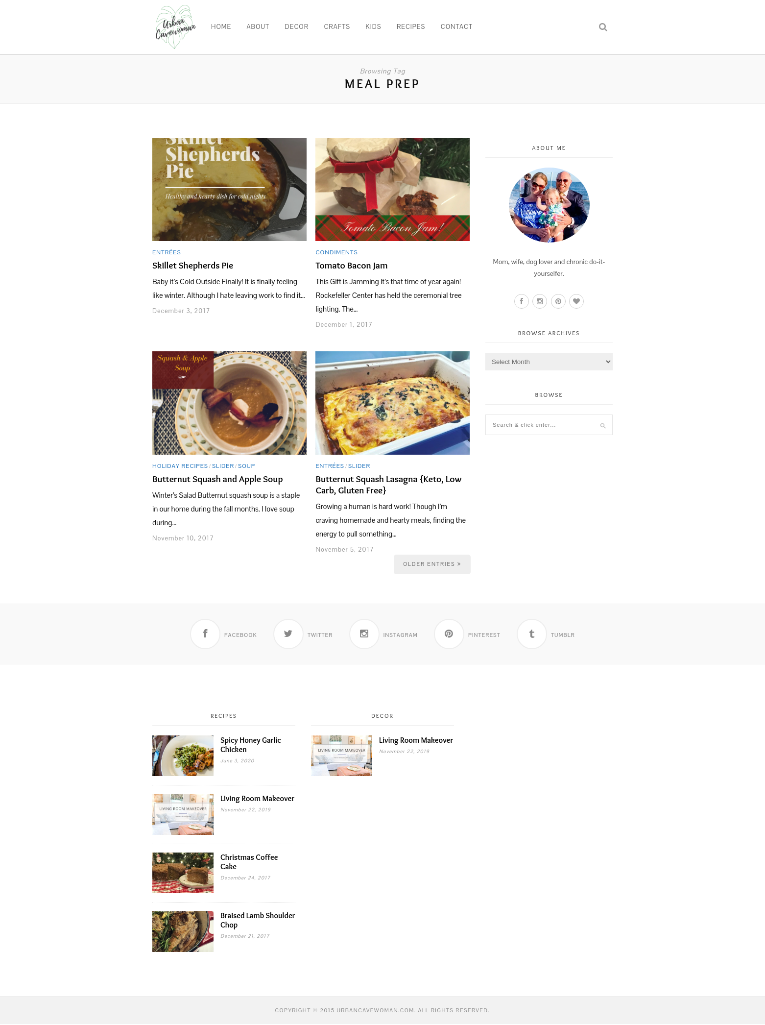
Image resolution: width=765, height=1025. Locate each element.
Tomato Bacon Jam (351, 265)
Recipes (411, 27)
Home (221, 27)
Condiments (336, 252)
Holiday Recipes (180, 466)
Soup (246, 466)
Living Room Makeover (257, 799)
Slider (223, 466)
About (258, 27)
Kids (374, 27)
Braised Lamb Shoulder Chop (257, 921)
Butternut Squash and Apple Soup (217, 479)
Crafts (337, 27)
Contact (457, 27)
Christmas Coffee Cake (249, 863)
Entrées (166, 252)
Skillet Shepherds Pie (192, 265)
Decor (297, 27)
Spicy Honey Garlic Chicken (250, 745)
